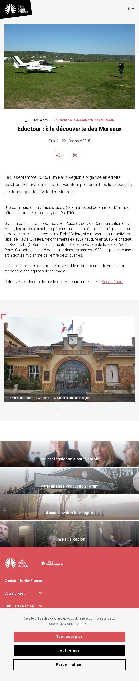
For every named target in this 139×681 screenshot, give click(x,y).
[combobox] (130, 8)
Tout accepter (69, 637)
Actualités (41, 120)
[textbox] (129, 9)
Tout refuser (70, 650)
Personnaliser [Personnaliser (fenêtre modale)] (69, 665)
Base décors (112, 281)
